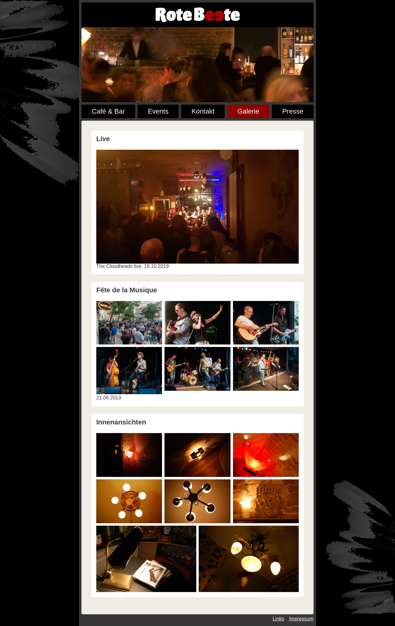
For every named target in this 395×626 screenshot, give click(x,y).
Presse (292, 111)
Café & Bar (108, 111)
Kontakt (202, 111)
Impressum (301, 618)
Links (278, 618)
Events (158, 111)
